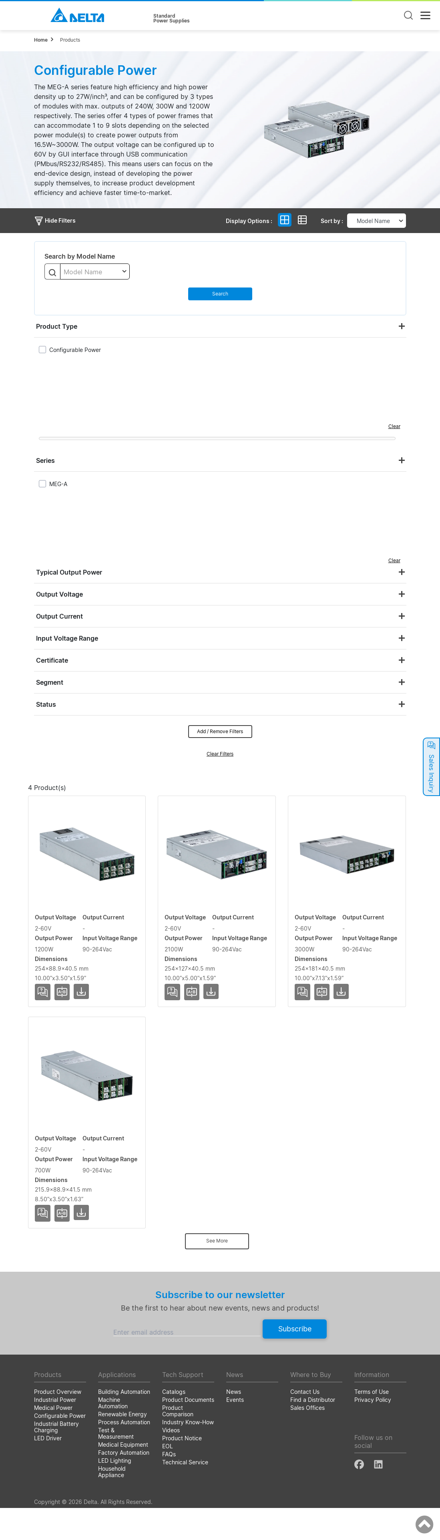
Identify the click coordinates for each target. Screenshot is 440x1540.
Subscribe (294, 1361)
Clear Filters (220, 754)
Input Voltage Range (67, 638)
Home (41, 40)
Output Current (59, 616)
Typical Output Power (69, 572)
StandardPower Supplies (171, 18)
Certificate (52, 660)
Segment (49, 682)
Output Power (238, 801)
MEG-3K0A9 (54, 1126)
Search (220, 294)
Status (46, 704)
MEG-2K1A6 (54, 1010)
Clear (394, 426)
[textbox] (94, 272)
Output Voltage (59, 594)
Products (70, 40)
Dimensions (364, 801)
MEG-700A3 (54, 1242)
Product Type (56, 326)
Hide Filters (55, 220)
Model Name (67, 801)
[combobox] (95, 271)
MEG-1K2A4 (54, 894)
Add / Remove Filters (220, 731)
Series (45, 460)
